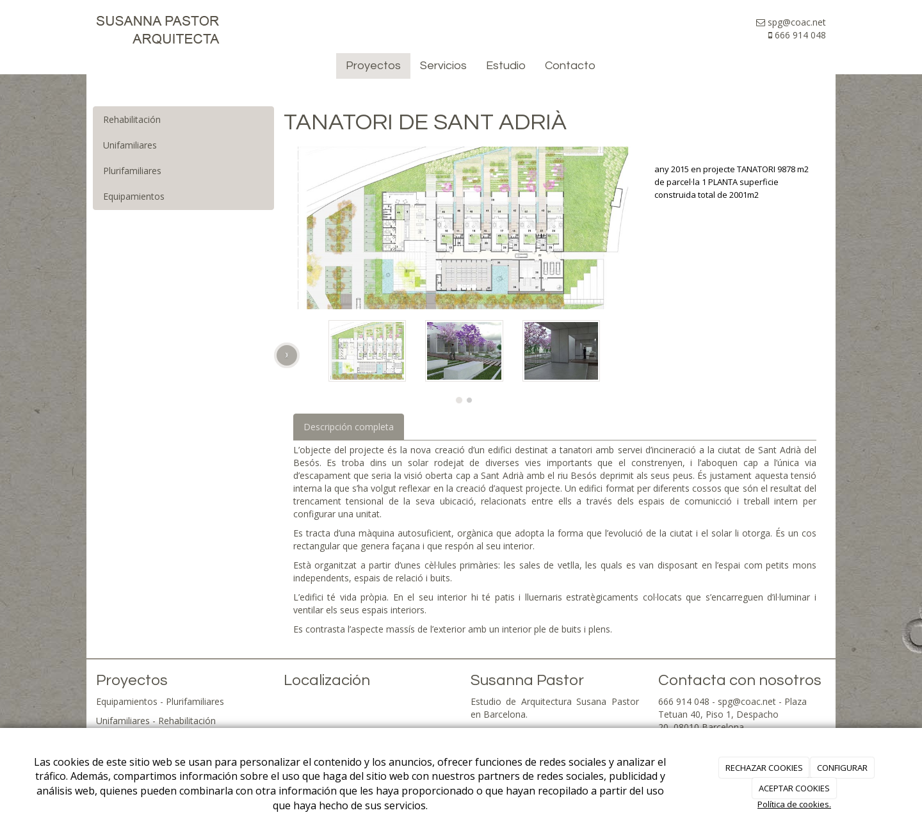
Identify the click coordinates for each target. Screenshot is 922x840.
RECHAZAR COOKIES (764, 767)
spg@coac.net (747, 701)
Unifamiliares (130, 145)
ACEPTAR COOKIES (794, 788)
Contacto (570, 66)
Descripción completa (348, 427)
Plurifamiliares (132, 171)
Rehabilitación (132, 119)
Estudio (506, 66)
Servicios (443, 66)
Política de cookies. (794, 804)
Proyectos (373, 66)
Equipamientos (134, 196)
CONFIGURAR (842, 767)
